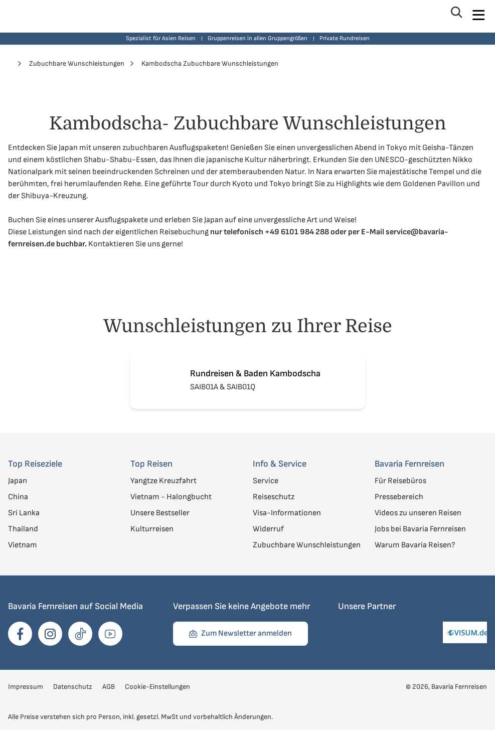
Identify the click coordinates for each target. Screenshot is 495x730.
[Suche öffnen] (455, 15)
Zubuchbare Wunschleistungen (307, 545)
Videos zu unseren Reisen (418, 513)
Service (265, 481)
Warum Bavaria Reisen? (415, 545)
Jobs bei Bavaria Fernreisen (420, 529)
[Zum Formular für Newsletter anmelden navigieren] (240, 634)
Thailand (23, 529)
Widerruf (268, 529)
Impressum (25, 686)
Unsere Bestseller (160, 513)
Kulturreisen (152, 529)
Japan (17, 481)
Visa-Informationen (287, 513)
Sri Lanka (24, 513)
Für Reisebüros (400, 481)
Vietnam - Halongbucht (171, 497)
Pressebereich (399, 497)
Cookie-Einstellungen (157, 686)
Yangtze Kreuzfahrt (163, 481)
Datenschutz (72, 686)
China (18, 497)
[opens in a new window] (20, 634)
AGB (108, 686)
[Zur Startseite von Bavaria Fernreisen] (43, 15)
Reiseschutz (273, 497)
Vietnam (22, 545)
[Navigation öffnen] (478, 15)
